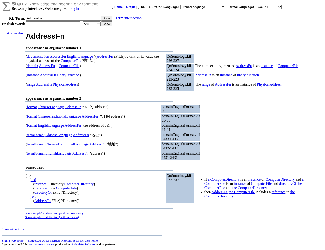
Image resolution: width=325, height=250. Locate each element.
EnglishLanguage (80, 56)
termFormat (36, 135)
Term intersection (128, 18)
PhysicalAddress (65, 84)
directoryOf (43, 192)
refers (35, 197)
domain (32, 66)
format (32, 107)
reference (279, 192)
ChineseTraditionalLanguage (59, 116)
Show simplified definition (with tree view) (52, 217)
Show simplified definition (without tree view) (54, 213)
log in (75, 8)
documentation (38, 56)
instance (267, 66)
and (33, 180)
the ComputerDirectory (249, 188)
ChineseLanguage (51, 107)
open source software (41, 244)
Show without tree (13, 229)
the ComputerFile (242, 192)
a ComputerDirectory (224, 179)
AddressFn (15, 33)
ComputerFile (71, 61)
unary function (248, 75)
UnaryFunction (68, 75)
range (31, 84)
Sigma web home (13, 240)
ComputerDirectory (79, 184)
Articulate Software (83, 244)
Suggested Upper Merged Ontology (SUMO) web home (63, 240)
